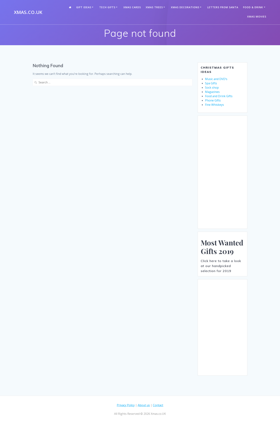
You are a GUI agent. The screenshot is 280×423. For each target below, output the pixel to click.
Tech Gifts (107, 7)
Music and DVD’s (216, 79)
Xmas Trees (154, 7)
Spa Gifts (211, 83)
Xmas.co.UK (28, 12)
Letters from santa (222, 7)
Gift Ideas (83, 7)
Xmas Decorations (185, 7)
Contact (158, 405)
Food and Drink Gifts (218, 96)
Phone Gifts (213, 100)
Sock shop (212, 87)
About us (144, 405)
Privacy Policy (126, 405)
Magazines (212, 92)
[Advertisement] (222, 172)
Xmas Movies (256, 16)
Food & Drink (253, 7)
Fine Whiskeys (214, 105)
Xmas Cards (132, 7)
